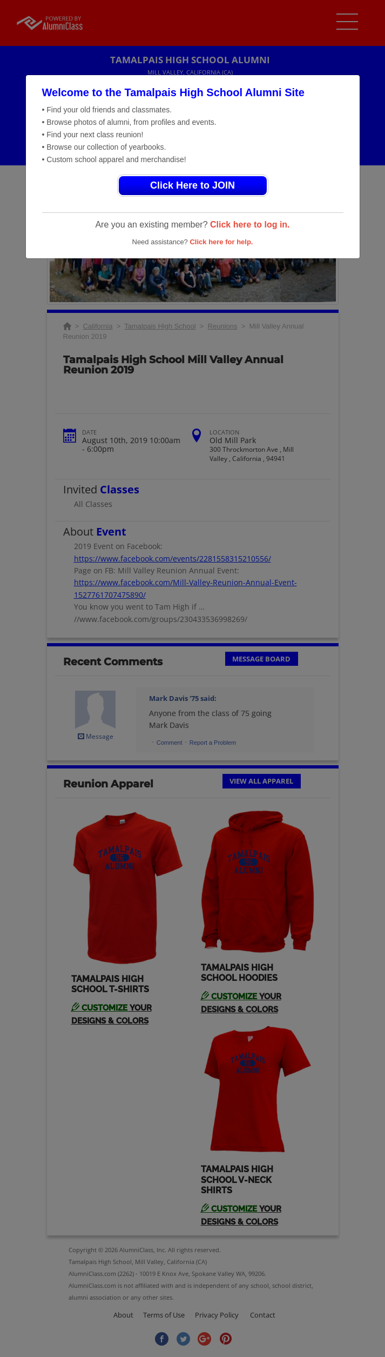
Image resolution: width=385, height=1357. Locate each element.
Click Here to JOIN (192, 185)
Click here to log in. (250, 224)
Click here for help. (221, 242)
